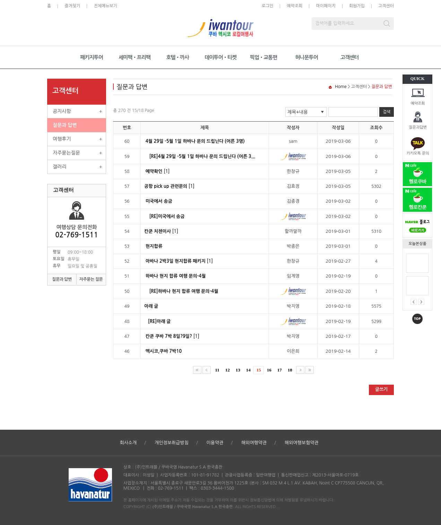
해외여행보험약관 (302, 442)
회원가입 (357, 6)
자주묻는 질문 (91, 279)
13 (238, 370)
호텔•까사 (177, 57)
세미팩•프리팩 (134, 57)
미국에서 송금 (159, 201)
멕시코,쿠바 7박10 (164, 351)
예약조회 (417, 103)
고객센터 (386, 6)
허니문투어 (306, 57)
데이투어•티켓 (220, 57)
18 (290, 370)
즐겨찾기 (72, 6)
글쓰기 (381, 389)
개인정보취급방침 (172, 442)
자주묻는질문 (66, 152)
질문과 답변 (65, 125)
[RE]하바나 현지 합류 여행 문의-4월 (183, 291)
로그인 (267, 6)
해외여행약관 (254, 442)
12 (227, 370)
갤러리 (59, 166)
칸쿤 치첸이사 (157, 231)
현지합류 (154, 246)
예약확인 (154, 171)
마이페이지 (325, 6)
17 (279, 370)
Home (340, 87)
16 (269, 370)
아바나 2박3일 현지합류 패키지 (176, 261)
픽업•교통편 (263, 57)
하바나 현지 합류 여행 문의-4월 (176, 276)
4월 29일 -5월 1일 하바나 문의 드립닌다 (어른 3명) (195, 141)
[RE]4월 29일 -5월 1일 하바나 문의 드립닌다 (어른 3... (202, 156)
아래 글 (151, 306)
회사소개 (128, 442)
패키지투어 (91, 57)
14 (248, 370)
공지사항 (62, 111)
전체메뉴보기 (105, 6)
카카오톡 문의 (417, 153)
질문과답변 (418, 127)
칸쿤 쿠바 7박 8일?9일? (169, 336)
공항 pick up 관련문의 (165, 186)
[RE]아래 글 (159, 321)
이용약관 (214, 442)
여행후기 (62, 139)
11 (217, 370)
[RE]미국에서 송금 (167, 216)
